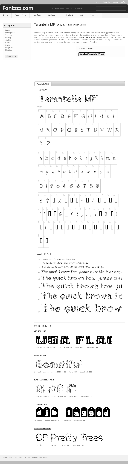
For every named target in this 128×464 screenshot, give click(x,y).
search (124, 8)
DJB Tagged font (41, 404)
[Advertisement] (17, 78)
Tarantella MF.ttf (43, 84)
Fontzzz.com (17, 8)
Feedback (34, 458)
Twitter (45, 458)
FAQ (81, 15)
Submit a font (67, 15)
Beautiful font (40, 355)
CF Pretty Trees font (42, 429)
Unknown (90, 48)
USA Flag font (40, 331)
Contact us (93, 15)
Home (5, 15)
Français (106, 2)
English (98, 2)
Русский (115, 2)
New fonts (37, 15)
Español (123, 2)
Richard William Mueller (76, 24)
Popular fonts (20, 15)
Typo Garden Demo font (44, 380)
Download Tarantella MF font (92, 54)
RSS (40, 458)
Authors (51, 15)
